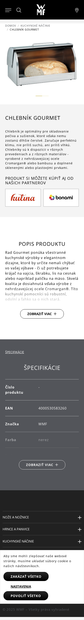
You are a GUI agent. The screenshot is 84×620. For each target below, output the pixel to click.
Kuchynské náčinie (35, 26)
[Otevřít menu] (8, 10)
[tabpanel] (42, 416)
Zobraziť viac (39, 314)
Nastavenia (21, 586)
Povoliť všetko (26, 596)
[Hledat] (19, 10)
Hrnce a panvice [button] (16, 529)
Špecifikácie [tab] (14, 352)
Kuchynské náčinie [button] (18, 541)
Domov (10, 26)
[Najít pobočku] (76, 10)
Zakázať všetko (26, 576)
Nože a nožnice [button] (16, 517)
